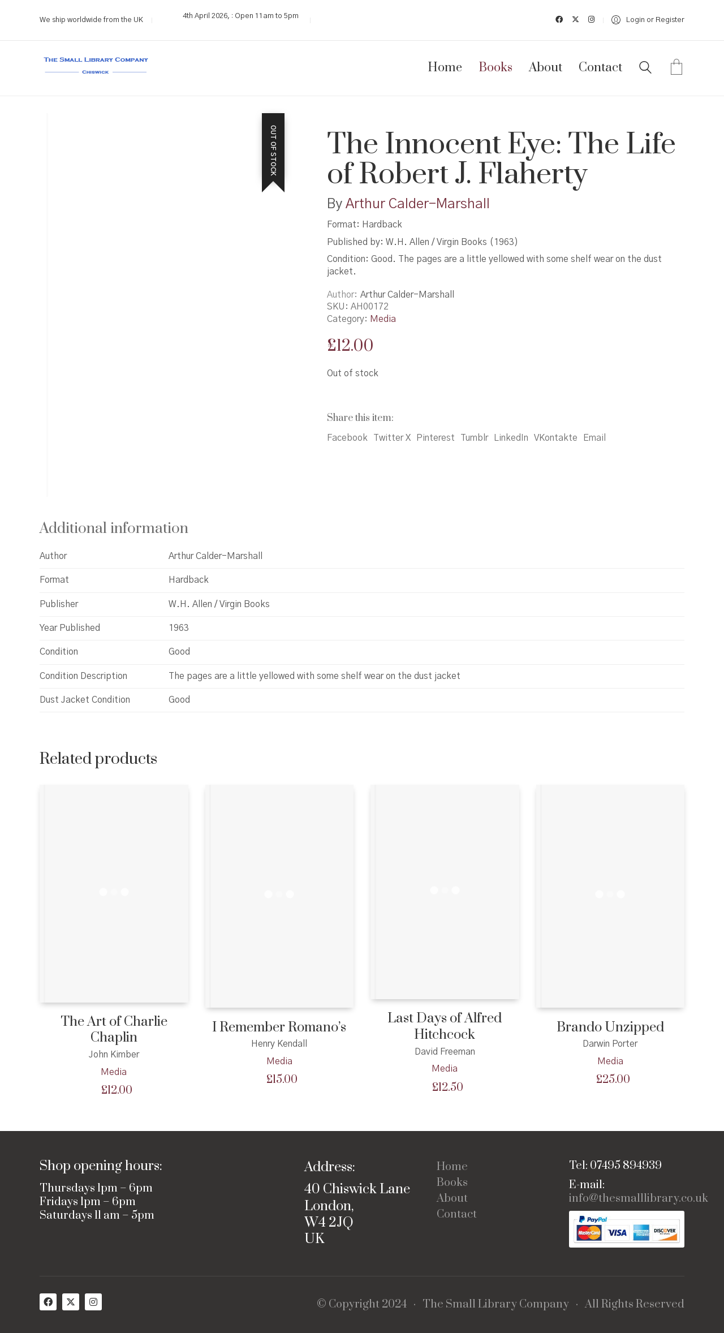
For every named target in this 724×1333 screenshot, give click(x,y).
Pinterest (435, 437)
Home (452, 1167)
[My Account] (647, 20)
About (452, 1199)
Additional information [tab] (114, 528)
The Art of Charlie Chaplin (114, 1030)
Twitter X (392, 437)
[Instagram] (93, 1301)
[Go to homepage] (96, 68)
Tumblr (474, 437)
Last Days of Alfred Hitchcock (444, 1026)
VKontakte (556, 437)
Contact (457, 1215)
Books (452, 1183)
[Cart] (676, 68)
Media (383, 319)
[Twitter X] (70, 1301)
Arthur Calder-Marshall (418, 204)
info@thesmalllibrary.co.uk (638, 1199)
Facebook (347, 437)
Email (594, 437)
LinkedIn (511, 437)
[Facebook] (48, 1301)
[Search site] (645, 69)
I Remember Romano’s (279, 1028)
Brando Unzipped (610, 1028)
